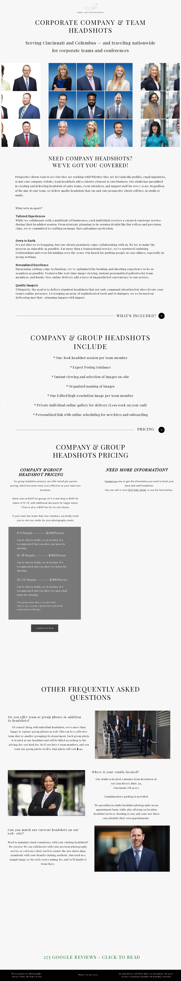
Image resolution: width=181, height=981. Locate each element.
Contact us (111, 481)
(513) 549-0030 (137, 490)
